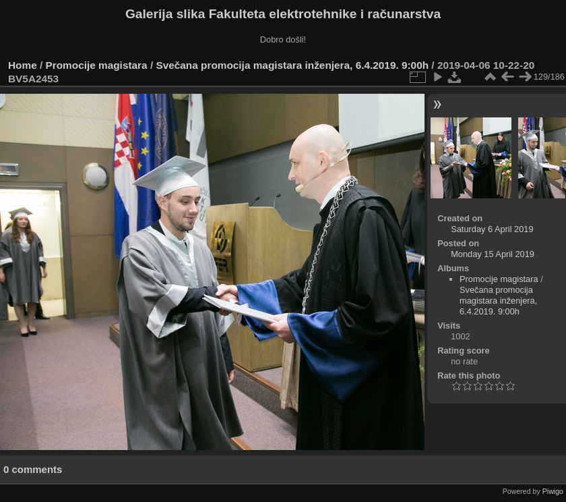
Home (22, 65)
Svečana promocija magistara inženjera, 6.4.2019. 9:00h (292, 65)
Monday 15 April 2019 (492, 254)
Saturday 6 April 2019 (492, 229)
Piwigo (552, 491)
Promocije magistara (97, 65)
